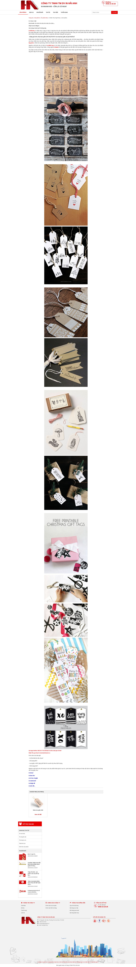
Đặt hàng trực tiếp (74, 908)
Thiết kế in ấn (22, 843)
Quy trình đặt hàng (74, 905)
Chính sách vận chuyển (51, 905)
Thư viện (55, 12)
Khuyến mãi (40, 12)
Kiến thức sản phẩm (23, 846)
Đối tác (22, 908)
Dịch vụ (31, 12)
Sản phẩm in (23, 12)
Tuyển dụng (64, 12)
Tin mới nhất (22, 833)
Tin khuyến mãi (22, 837)
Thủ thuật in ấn (22, 840)
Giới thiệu (23, 905)
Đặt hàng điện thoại (74, 912)
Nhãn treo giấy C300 (38, 810)
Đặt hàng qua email (74, 910)
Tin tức (48, 12)
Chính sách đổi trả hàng (51, 908)
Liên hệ (23, 912)
